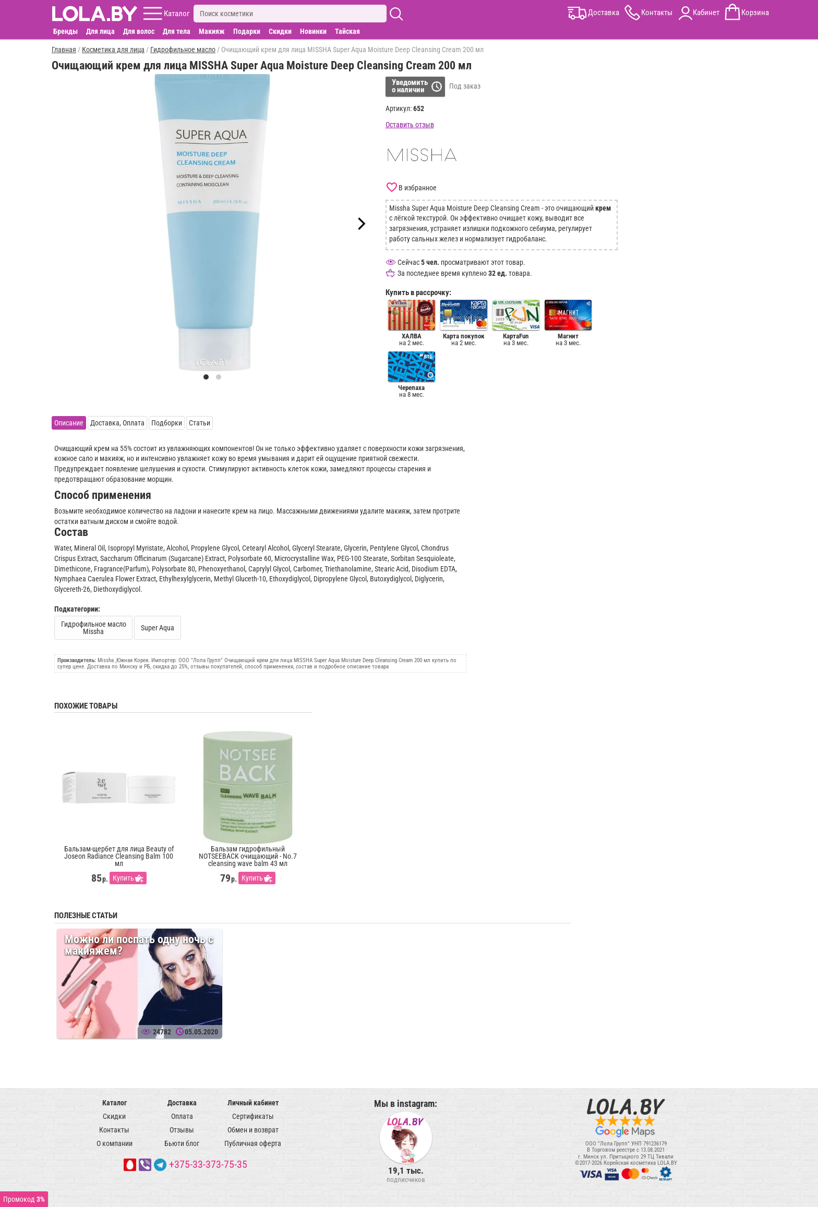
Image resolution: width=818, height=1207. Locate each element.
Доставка (182, 1103)
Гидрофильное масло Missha (93, 628)
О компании (115, 1143)
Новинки (313, 31)
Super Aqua (157, 628)
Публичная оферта (252, 1143)
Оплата (182, 1116)
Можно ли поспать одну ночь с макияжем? (139, 945)
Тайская (347, 31)
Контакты (114, 1130)
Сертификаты (253, 1116)
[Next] (360, 223)
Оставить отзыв (410, 124)
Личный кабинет (253, 1103)
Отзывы (182, 1130)
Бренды (65, 31)
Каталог (114, 1103)
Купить (123, 878)
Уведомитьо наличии (410, 86)
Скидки (280, 31)
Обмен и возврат (253, 1130)
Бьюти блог (181, 1143)
